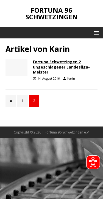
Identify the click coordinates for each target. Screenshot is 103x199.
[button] (95, 32)
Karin (71, 78)
